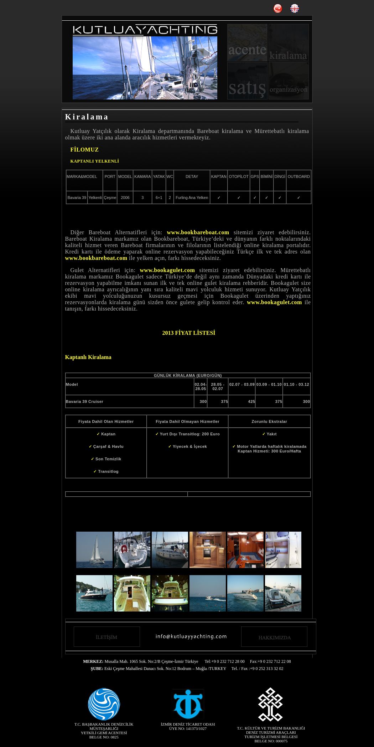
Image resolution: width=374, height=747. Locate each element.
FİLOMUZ (85, 150)
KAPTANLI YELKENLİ (95, 161)
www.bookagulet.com (167, 270)
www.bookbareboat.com (198, 232)
